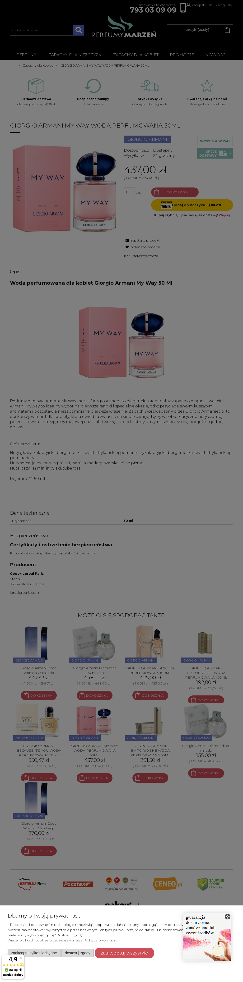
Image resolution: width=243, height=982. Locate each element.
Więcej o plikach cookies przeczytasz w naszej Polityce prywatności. (63, 940)
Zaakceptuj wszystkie (124, 953)
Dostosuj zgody (77, 953)
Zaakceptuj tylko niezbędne (34, 953)
